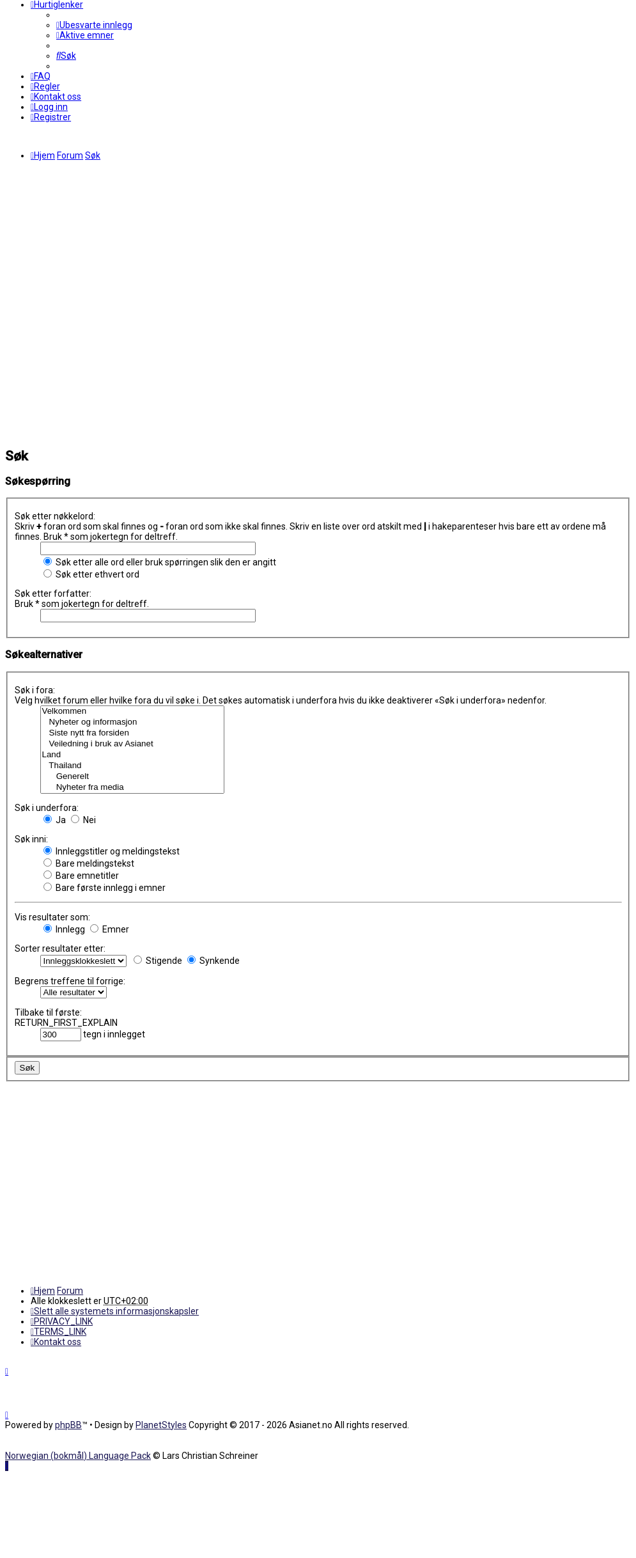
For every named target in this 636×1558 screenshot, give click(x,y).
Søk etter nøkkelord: (55, 516)
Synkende (213, 961)
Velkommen (132, 711)
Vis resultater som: (52, 917)
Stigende (158, 961)
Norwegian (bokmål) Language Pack (78, 1456)
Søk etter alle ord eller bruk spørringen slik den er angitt (159, 562)
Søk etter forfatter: (53, 593)
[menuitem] (94, 25)
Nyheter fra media (132, 787)
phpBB (68, 1425)
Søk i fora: (35, 690)
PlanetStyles (161, 1425)
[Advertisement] (125, 304)
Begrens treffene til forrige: (70, 981)
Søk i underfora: (47, 808)
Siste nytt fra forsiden (132, 733)
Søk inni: (31, 839)
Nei (83, 820)
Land (132, 755)
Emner (109, 929)
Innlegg (64, 929)
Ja (54, 820)
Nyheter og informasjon (132, 722)
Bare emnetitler (81, 875)
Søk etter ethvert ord (91, 574)
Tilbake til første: (48, 1012)
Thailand (132, 765)
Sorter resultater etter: (60, 948)
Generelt (132, 776)
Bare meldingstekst (88, 863)
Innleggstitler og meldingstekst (111, 851)
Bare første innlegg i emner (104, 888)
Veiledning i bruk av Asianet (132, 744)
